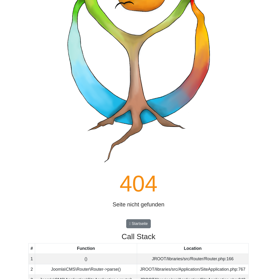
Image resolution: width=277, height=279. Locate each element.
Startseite (138, 224)
